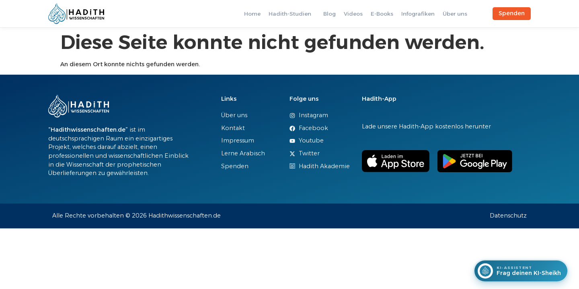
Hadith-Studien (290, 13)
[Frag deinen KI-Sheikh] (521, 271)
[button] (292, 14)
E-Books (382, 13)
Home (252, 13)
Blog (329, 13)
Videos (353, 13)
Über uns (455, 13)
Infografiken (418, 13)
